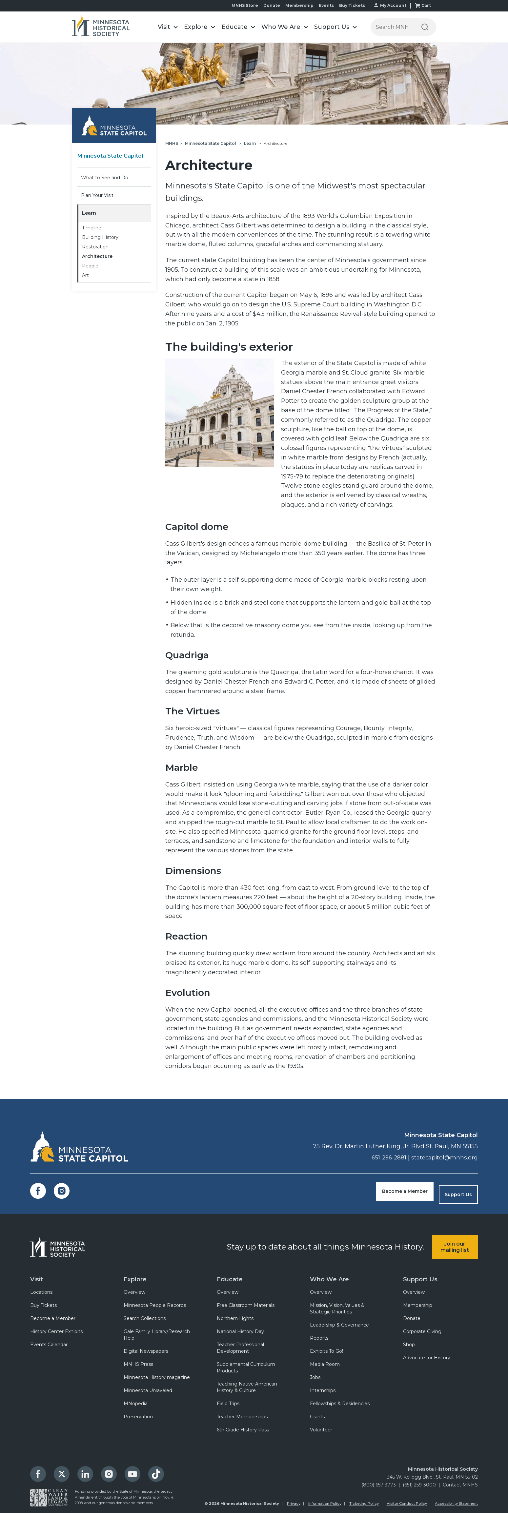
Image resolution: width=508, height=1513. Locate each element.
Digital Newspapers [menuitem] (146, 1347)
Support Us (458, 1191)
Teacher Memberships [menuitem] (242, 1413)
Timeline (91, 228)
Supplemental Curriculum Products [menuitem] (246, 1363)
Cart (426, 5)
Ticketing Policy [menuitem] (364, 1499)
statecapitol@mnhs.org (443, 1157)
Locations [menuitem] (41, 1288)
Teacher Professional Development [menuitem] (240, 1344)
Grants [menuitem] (317, 1413)
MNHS (171, 143)
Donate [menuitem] (411, 1314)
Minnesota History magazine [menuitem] (157, 1373)
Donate (271, 5)
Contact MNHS (460, 1481)
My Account (393, 5)
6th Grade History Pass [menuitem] (243, 1426)
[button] (168, 27)
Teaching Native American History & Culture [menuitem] (247, 1383)
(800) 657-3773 (378, 1481)
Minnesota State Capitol (114, 156)
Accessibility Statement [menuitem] (456, 1499)
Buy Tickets (352, 5)
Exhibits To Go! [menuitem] (326, 1347)
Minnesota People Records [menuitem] (155, 1301)
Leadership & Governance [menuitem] (339, 1321)
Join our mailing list (454, 1240)
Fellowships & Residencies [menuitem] (340, 1400)
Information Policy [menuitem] (324, 1499)
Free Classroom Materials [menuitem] (245, 1301)
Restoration (95, 247)
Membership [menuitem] (417, 1301)
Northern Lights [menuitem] (235, 1314)
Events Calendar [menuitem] (49, 1341)
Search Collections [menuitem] (145, 1314)
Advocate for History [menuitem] (426, 1354)
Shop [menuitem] (409, 1341)
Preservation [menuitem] (138, 1413)
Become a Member (405, 1191)
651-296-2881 (385, 1157)
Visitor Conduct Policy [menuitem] (407, 1499)
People (90, 266)
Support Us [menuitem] (419, 1273)
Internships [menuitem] (322, 1386)
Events (326, 5)
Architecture (97, 256)
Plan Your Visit (97, 195)
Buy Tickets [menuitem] (43, 1301)
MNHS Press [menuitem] (138, 1360)
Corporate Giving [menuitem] (422, 1327)
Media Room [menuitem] (325, 1360)
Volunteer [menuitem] (321, 1426)
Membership (299, 5)
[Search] (425, 27)
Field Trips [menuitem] (228, 1400)
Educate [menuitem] (229, 1273)
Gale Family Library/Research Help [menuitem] (157, 1331)
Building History (100, 237)
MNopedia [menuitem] (136, 1400)
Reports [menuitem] (319, 1334)
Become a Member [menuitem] (52, 1314)
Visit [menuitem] (36, 1273)
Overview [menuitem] (134, 1288)
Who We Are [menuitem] (328, 1273)
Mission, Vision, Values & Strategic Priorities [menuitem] (337, 1304)
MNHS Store (245, 5)
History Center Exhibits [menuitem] (56, 1327)
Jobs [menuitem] (315, 1373)
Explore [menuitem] (135, 1273)
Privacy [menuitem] (293, 1499)
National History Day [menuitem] (240, 1327)
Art (85, 275)
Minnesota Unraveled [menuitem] (148, 1386)
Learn (89, 213)
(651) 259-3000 (419, 1481)
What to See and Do (104, 178)
